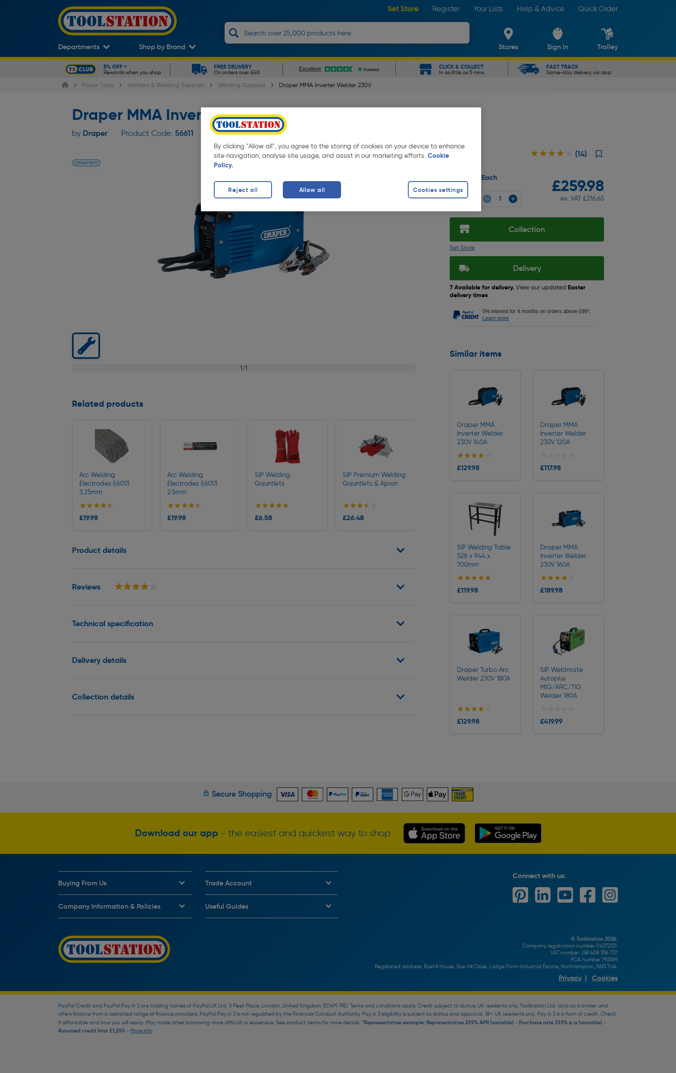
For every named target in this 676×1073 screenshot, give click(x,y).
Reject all (242, 190)
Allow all (312, 190)
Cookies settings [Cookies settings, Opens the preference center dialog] (438, 190)
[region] (341, 159)
